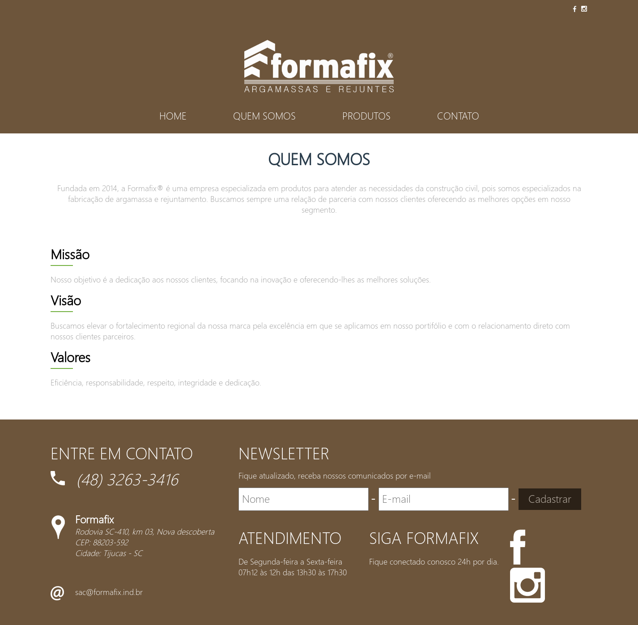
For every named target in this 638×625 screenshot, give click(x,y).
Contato (458, 115)
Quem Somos (264, 115)
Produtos (366, 115)
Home (173, 115)
